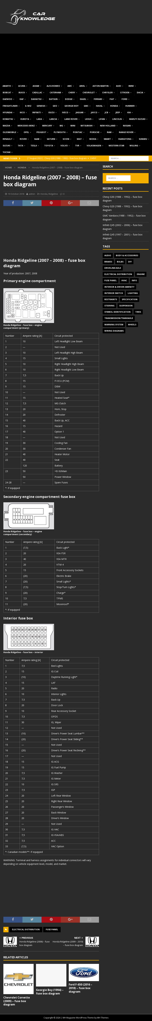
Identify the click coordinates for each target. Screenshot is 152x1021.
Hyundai (7, 112)
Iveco (65, 112)
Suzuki (6, 145)
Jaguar (79, 112)
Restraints (110, 299)
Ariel (82, 86)
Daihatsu (36, 99)
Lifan (102, 119)
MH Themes (102, 1017)
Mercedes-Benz (26, 125)
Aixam (36, 86)
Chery (71, 92)
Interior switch (113, 293)
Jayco (94, 112)
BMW (131, 86)
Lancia (53, 119)
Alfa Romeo (53, 86)
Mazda (6, 125)
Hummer (130, 105)
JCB (106, 112)
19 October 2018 (16, 193)
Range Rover (126, 132)
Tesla (34, 145)
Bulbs (120, 261)
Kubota (24, 119)
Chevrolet (89, 92)
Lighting (133, 293)
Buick (22, 92)
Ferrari (98, 99)
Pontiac (77, 132)
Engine (141, 274)
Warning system (113, 324)
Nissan (127, 125)
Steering (109, 305)
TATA (20, 145)
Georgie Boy (72, 105)
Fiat (112, 99)
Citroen (124, 92)
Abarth (7, 86)
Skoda (92, 139)
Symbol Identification (117, 311)
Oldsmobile (9, 132)
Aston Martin (101, 86)
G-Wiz (28, 105)
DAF (22, 99)
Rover (23, 139)
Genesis (41, 105)
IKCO (22, 112)
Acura (21, 86)
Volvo (64, 145)
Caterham (55, 92)
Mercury (47, 125)
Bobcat (7, 92)
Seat (79, 139)
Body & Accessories (127, 255)
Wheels (132, 324)
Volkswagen (94, 145)
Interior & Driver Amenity (119, 286)
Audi (118, 86)
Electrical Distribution (26, 929)
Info (134, 280)
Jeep (118, 112)
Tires (138, 311)
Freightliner (10, 105)
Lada (39, 119)
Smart (107, 139)
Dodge (68, 99)
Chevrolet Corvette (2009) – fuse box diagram (16, 1001)
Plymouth (60, 132)
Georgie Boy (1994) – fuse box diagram (50, 991)
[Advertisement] (76, 57)
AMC (69, 86)
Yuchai (6, 152)
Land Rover (71, 119)
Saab (36, 139)
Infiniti (36, 112)
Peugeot (41, 132)
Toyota (48, 145)
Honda (114, 105)
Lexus (88, 119)
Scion (66, 139)
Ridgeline (53, 193)
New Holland (108, 125)
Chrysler (107, 92)
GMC (86, 105)
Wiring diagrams (114, 330)
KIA (129, 112)
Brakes (108, 261)
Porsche (94, 132)
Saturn (51, 139)
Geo (55, 105)
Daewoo (7, 99)
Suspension (126, 305)
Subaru (143, 139)
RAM (109, 132)
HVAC (124, 280)
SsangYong (124, 139)
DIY (130, 261)
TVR (77, 145)
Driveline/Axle (112, 268)
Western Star (116, 145)
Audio (107, 255)
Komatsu (8, 119)
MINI (72, 125)
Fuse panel (52, 929)
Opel (26, 132)
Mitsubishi (87, 125)
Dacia (140, 92)
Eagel (83, 99)
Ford (124, 99)
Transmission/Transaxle (118, 318)
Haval (99, 105)
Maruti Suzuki (137, 119)
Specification (129, 299)
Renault (7, 139)
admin (32, 193)
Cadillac (37, 92)
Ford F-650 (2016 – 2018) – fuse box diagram (80, 988)
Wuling (134, 145)
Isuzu (51, 112)
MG (61, 125)
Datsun (53, 99)
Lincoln (117, 119)
